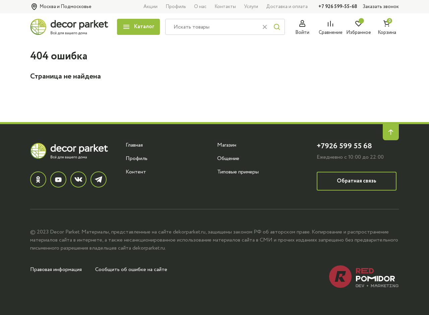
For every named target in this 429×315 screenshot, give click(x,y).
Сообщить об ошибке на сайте (131, 269)
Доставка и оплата (287, 6)
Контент (136, 171)
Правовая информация (56, 269)
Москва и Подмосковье (60, 7)
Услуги (251, 6)
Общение (228, 158)
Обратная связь (356, 181)
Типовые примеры (238, 171)
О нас (200, 6)
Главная (134, 145)
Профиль (176, 6)
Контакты (225, 6)
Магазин (226, 145)
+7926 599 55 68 (344, 146)
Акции (150, 6)
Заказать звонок (381, 6)
